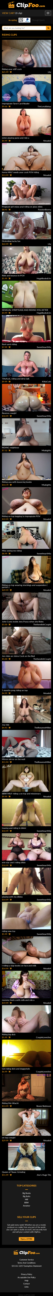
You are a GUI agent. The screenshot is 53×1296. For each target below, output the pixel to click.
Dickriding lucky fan (11, 241)
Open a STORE (26, 1239)
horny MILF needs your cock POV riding (20, 172)
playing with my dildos (12, 896)
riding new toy (8, 931)
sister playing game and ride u (15, 138)
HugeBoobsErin (44, 278)
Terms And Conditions (26, 1263)
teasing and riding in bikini (14, 828)
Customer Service (26, 1260)
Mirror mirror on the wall (13, 759)
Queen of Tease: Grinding (13, 1172)
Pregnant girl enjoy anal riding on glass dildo (22, 206)
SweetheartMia (44, 347)
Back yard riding (9, 344)
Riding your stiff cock (12, 69)
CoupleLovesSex (43, 1037)
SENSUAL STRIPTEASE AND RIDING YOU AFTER (25, 310)
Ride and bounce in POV (13, 275)
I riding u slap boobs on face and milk (19, 965)
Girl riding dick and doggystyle (16, 1068)
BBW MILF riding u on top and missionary (21, 793)
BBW (26, 1202)
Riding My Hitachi (10, 1103)
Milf (26, 1199)
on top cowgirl (8, 1137)
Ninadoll (47, 140)
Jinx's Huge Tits (44, 1175)
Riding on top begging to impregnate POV (21, 516)
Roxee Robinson (43, 1106)
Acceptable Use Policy (27, 1277)
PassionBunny (44, 209)
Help (26, 1280)
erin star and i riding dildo (14, 862)
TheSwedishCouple (42, 624)
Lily (49, 72)
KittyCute (46, 381)
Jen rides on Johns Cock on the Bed (18, 656)
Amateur (26, 1206)
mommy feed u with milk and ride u (18, 1000)
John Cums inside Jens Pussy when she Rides (23, 621)
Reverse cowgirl (9, 413)
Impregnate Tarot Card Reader (16, 103)
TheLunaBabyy (44, 106)
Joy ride (5, 724)
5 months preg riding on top (15, 690)
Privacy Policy (26, 1274)
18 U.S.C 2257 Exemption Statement (27, 1266)
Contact (26, 1284)
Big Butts (26, 1196)
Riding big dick (8, 1034)
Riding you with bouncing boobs (17, 482)
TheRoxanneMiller (42, 727)
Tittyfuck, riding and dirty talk (15, 378)
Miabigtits (46, 450)
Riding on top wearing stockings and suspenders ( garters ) (24, 586)
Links (26, 1287)
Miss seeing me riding (12, 550)
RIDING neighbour (10, 447)
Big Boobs (26, 1193)
